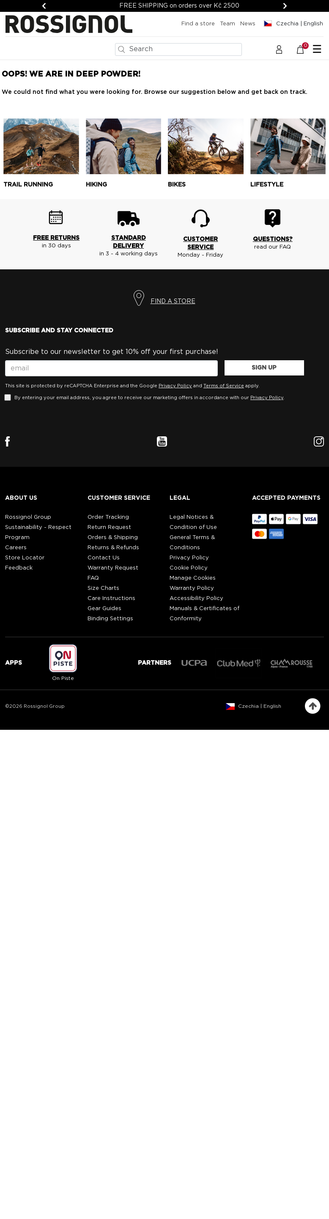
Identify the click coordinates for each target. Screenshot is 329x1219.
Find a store (198, 24)
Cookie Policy (189, 568)
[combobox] (178, 49)
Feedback (19, 568)
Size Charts (103, 588)
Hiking (96, 185)
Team (227, 24)
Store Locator (24, 558)
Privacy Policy (175, 386)
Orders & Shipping (113, 537)
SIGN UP (264, 368)
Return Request (109, 527)
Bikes (177, 185)
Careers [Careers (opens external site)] (16, 548)
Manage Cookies (193, 578)
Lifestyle (266, 185)
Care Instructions (111, 598)
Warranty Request (113, 568)
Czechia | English (259, 706)
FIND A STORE (173, 301)
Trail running (28, 185)
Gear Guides (104, 608)
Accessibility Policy (196, 598)
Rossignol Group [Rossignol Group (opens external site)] (28, 517)
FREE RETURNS (56, 238)
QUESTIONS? (273, 239)
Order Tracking (108, 517)
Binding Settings (110, 619)
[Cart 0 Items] (304, 49)
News (247, 24)
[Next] (285, 6)
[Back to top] (313, 706)
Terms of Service (223, 386)
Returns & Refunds (113, 548)
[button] (279, 49)
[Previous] (44, 6)
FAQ (93, 578)
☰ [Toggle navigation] (317, 49)
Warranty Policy (192, 588)
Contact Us (104, 558)
